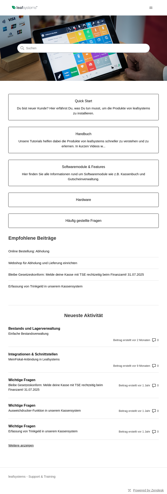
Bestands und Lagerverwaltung (34, 328)
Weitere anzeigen (20, 445)
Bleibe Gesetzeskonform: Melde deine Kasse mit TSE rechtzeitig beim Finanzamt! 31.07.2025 (76, 274)
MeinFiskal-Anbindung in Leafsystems (34, 359)
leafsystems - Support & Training (31, 476)
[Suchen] (83, 48)
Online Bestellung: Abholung (28, 251)
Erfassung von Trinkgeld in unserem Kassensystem (45, 286)
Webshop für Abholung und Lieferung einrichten (42, 263)
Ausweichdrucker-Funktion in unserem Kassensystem (44, 410)
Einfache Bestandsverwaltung (28, 333)
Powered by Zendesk (148, 490)
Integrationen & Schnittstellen (33, 354)
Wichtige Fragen (21, 380)
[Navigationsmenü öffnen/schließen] (151, 7)
